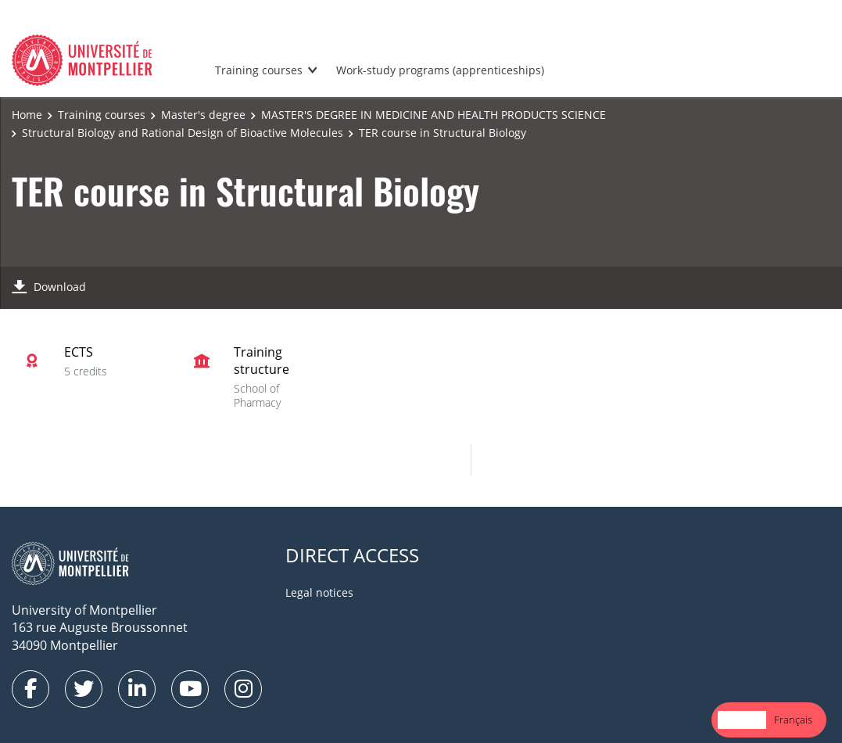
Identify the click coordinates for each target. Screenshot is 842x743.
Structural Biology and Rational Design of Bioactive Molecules (182, 132)
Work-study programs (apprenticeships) (440, 70)
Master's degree (203, 114)
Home (27, 114)
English (742, 719)
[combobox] (742, 720)
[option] (793, 720)
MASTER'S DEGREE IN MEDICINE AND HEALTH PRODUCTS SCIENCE (433, 114)
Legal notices (319, 592)
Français (793, 719)
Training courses (259, 70)
